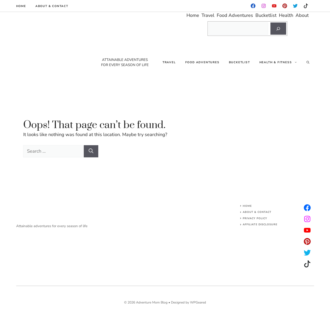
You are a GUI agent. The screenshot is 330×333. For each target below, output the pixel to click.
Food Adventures (202, 62)
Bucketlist (239, 62)
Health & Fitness (280, 62)
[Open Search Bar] (308, 62)
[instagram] (284, 6)
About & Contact (51, 6)
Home (21, 6)
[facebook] (253, 6)
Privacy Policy (255, 218)
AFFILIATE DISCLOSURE (260, 224)
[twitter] (307, 218)
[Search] (278, 28)
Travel (169, 62)
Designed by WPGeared (188, 302)
